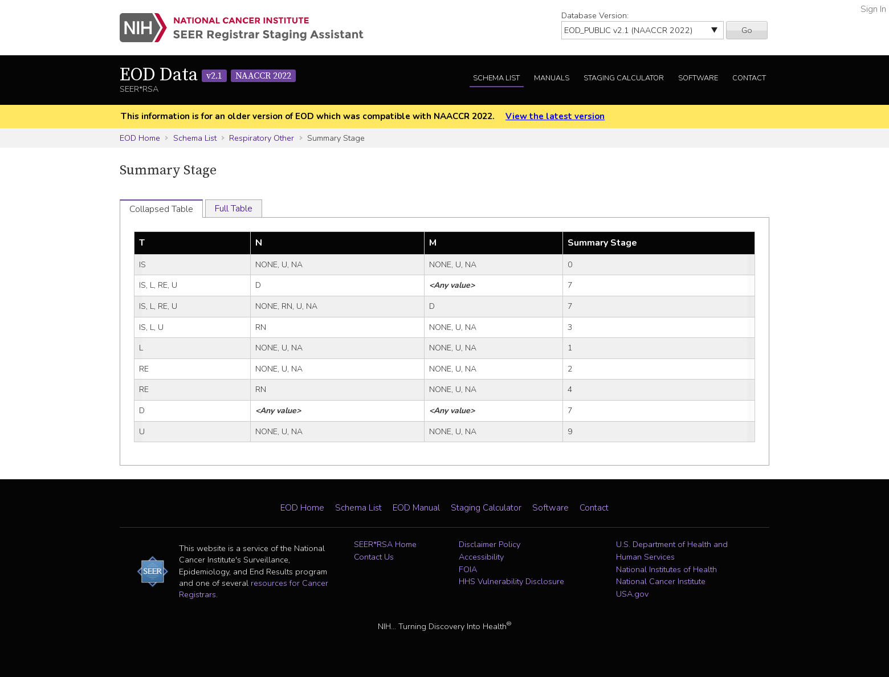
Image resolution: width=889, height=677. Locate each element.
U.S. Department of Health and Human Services (672, 550)
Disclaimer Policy (489, 544)
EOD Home (140, 138)
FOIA (468, 569)
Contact (749, 78)
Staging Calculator (624, 78)
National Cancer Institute (661, 581)
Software (698, 78)
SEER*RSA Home (385, 544)
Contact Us (374, 556)
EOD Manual (416, 507)
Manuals (551, 78)
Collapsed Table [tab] (161, 209)
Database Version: (595, 15)
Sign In (873, 9)
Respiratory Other (261, 138)
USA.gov (632, 593)
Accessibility (481, 556)
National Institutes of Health (666, 569)
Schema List (496, 78)
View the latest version (555, 116)
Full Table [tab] (233, 208)
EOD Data (208, 75)
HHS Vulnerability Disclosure (511, 581)
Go (746, 30)
